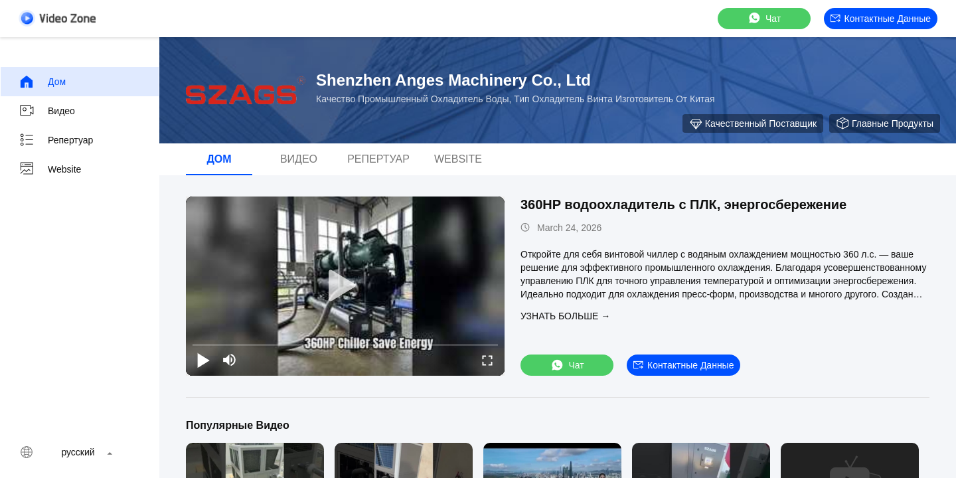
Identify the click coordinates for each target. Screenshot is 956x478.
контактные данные (881, 18)
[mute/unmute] (229, 360)
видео (47, 111)
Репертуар (56, 140)
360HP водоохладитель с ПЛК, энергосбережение (683, 204)
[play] (345, 286)
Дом (42, 82)
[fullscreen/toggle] (487, 360)
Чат (764, 18)
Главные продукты (884, 123)
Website (50, 169)
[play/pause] (203, 360)
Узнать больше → (565, 316)
